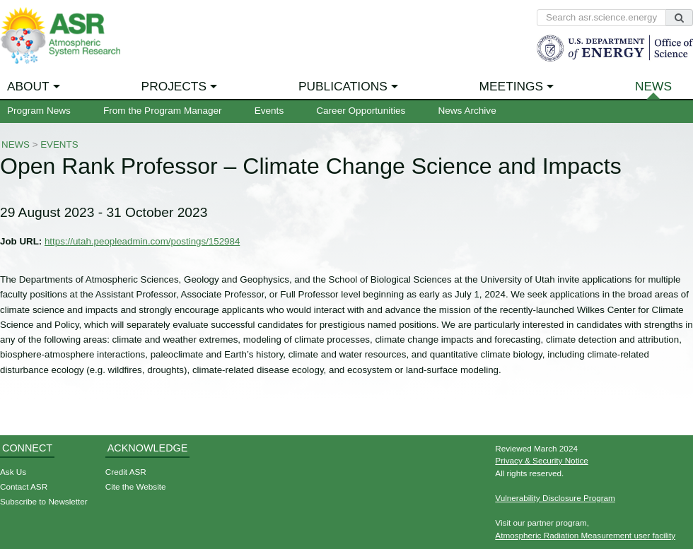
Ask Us (13, 471)
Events (269, 110)
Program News (39, 110)
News (653, 86)
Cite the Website (135, 486)
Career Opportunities (360, 110)
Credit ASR (125, 471)
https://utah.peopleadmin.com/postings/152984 (142, 241)
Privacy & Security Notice (541, 460)
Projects (173, 86)
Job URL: (21, 241)
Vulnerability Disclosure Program (555, 497)
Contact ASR (23, 486)
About (28, 86)
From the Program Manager (162, 110)
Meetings (511, 86)
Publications (343, 86)
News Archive (467, 110)
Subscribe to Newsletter (44, 501)
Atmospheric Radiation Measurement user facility (585, 535)
